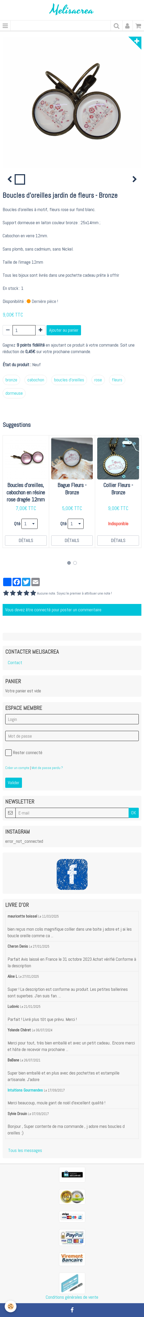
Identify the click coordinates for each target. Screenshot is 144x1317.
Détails (26, 540)
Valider (13, 782)
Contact (15, 662)
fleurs (117, 380)
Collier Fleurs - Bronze (118, 489)
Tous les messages (25, 1150)
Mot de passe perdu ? (47, 767)
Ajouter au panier (63, 330)
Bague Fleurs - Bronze (72, 489)
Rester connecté (23, 752)
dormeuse (14, 393)
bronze (11, 380)
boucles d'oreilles (69, 380)
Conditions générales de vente (72, 1297)
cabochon (35, 380)
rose (98, 380)
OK (133, 813)
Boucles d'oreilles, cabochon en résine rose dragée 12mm (26, 492)
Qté (17, 524)
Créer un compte (17, 767)
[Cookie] (10, 1306)
